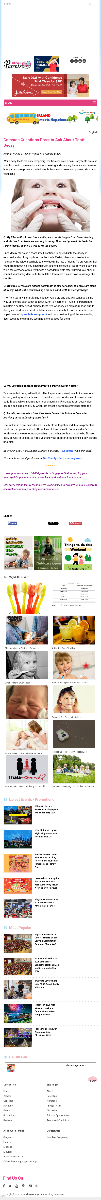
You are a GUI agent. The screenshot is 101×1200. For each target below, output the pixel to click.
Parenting (52, 1096)
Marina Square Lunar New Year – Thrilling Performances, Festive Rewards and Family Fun (47, 860)
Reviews (7, 1120)
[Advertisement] (52, 30)
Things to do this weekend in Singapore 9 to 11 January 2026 (46, 809)
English (93, 132)
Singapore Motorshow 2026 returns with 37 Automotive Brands (46, 902)
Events (7, 1110)
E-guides (8, 1151)
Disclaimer (52, 1110)
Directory (8, 1105)
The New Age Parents (36, 1194)
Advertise (52, 1100)
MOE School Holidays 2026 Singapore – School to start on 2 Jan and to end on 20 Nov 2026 (47, 965)
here (47, 477)
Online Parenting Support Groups (20, 1161)
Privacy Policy (54, 1105)
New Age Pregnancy (57, 1137)
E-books (7, 1147)
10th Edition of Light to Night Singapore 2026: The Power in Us (46, 833)
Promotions (9, 1115)
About (50, 1091)
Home (6, 1091)
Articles (7, 1096)
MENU (50, 103)
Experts (7, 1142)
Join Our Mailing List (13, 1156)
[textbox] (47, 3)
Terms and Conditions (58, 1120)
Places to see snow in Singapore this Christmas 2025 (46, 1032)
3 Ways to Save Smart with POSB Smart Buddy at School (47, 984)
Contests (8, 1100)
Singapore (8, 1137)
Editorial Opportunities (58, 1115)
